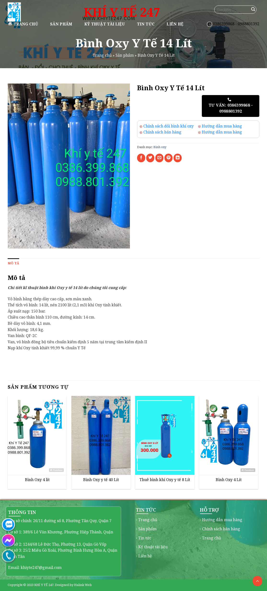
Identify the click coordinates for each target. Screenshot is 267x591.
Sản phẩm (61, 24)
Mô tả (13, 263)
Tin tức (146, 24)
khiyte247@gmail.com (41, 567)
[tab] (13, 263)
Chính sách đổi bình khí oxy (168, 126)
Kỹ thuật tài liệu (104, 24)
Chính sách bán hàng (162, 132)
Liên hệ (175, 24)
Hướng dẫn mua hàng (222, 126)
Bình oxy (159, 147)
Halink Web (83, 585)
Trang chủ (23, 24)
